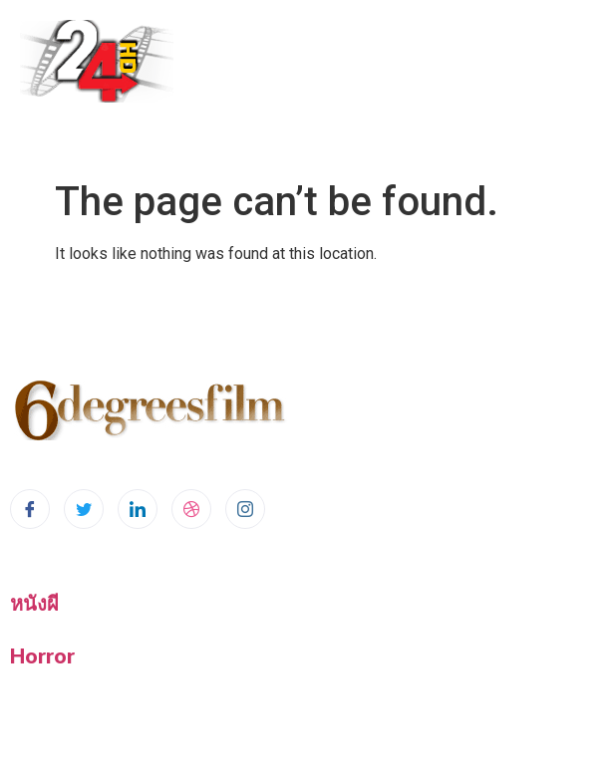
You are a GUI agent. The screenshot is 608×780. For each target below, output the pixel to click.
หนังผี (34, 603)
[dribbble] (191, 509)
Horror (42, 655)
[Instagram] (245, 509)
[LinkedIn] (137, 509)
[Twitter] (84, 509)
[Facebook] (30, 509)
